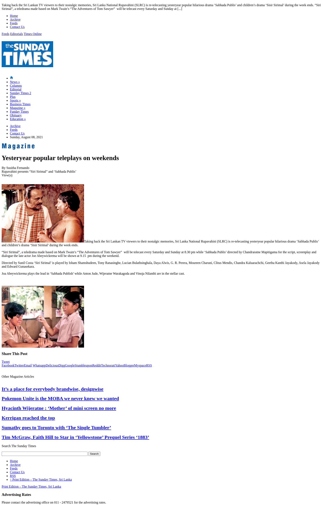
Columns (16, 85)
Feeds (14, 23)
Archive (15, 19)
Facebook (8, 365)
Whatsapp (39, 365)
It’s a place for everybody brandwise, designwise (52, 389)
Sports (15, 100)
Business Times (20, 104)
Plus (13, 96)
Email (28, 365)
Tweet (6, 361)
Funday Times (19, 111)
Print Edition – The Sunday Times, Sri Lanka (41, 479)
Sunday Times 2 (20, 93)
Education (18, 119)
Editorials (16, 34)
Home (14, 16)
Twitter (19, 365)
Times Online (33, 34)
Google (70, 365)
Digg (61, 365)
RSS (149, 365)
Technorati (108, 365)
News (15, 82)
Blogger (129, 365)
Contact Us (17, 27)
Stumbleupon (83, 365)
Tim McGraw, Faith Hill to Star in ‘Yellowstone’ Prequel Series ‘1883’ (75, 437)
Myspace (140, 365)
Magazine (17, 108)
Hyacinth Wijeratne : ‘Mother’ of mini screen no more (59, 408)
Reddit (96, 365)
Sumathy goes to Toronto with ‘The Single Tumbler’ (56, 427)
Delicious (52, 365)
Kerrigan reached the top (28, 417)
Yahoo (119, 365)
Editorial (15, 89)
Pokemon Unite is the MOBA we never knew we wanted (60, 398)
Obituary (16, 115)
